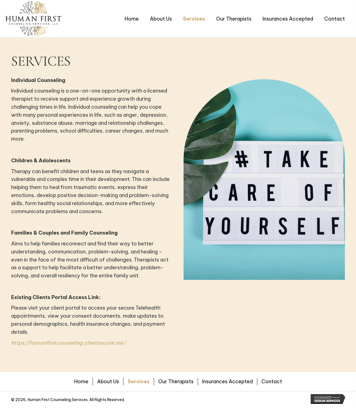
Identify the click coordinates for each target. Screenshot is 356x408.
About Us (108, 381)
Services (139, 381)
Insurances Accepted (227, 381)
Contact (271, 381)
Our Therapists (176, 381)
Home (81, 381)
